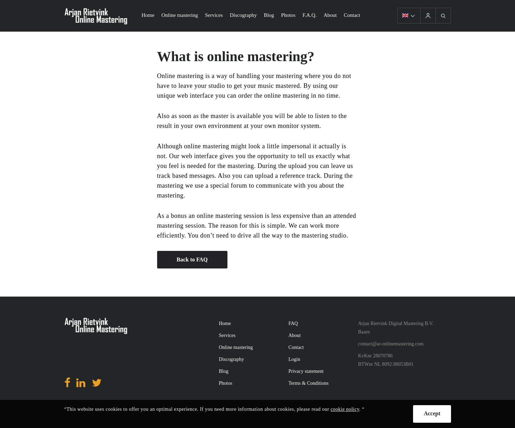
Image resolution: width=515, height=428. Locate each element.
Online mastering (179, 15)
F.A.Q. (309, 15)
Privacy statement (306, 371)
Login (294, 359)
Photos (288, 15)
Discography (243, 15)
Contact (352, 15)
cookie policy (344, 409)
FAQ (293, 323)
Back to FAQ (192, 259)
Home (148, 15)
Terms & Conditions (309, 383)
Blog (269, 15)
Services (214, 15)
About (330, 15)
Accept (432, 413)
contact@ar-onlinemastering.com (391, 343)
